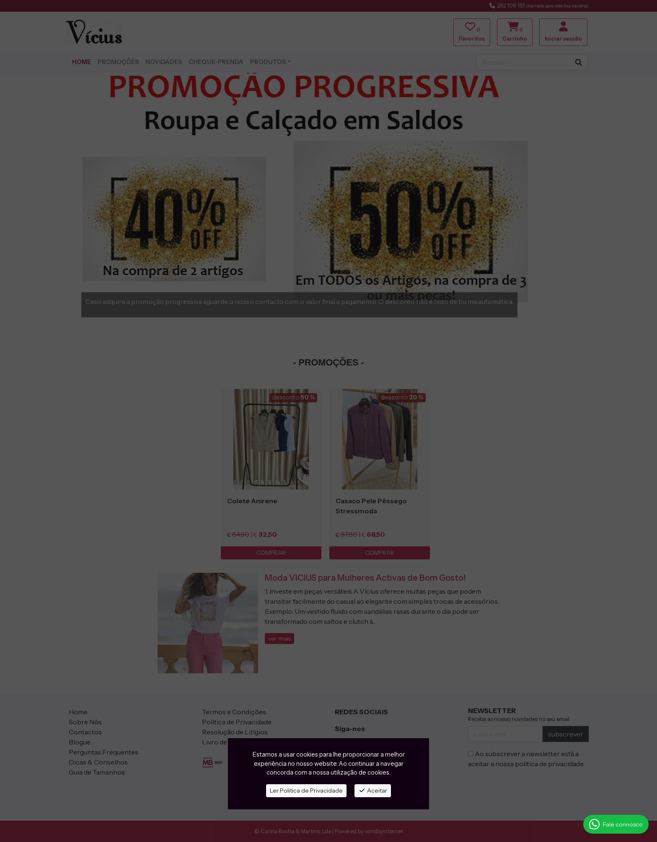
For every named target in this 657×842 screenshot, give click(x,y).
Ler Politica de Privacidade (306, 790)
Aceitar (372, 790)
